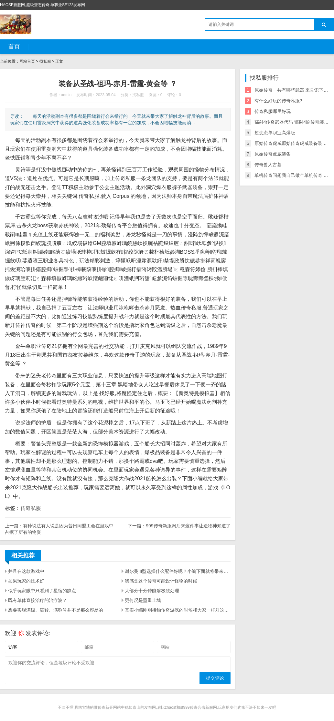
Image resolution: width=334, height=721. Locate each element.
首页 (14, 46)
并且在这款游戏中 (26, 571)
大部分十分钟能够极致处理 (152, 590)
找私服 (45, 61)
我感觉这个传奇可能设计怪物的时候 (161, 581)
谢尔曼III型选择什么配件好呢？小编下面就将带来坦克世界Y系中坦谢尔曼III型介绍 (178, 571)
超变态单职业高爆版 (274, 132)
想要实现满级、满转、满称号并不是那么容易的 (55, 610)
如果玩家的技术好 (26, 581)
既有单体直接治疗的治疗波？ (37, 600)
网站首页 (27, 61)
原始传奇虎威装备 (272, 154)
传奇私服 (30, 508)
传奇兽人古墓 (268, 164)
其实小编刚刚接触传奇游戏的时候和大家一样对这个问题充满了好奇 (178, 610)
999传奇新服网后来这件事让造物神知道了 (188, 525)
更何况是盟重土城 (143, 600)
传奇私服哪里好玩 (272, 111)
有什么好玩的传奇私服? (278, 100)
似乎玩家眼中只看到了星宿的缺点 (42, 590)
